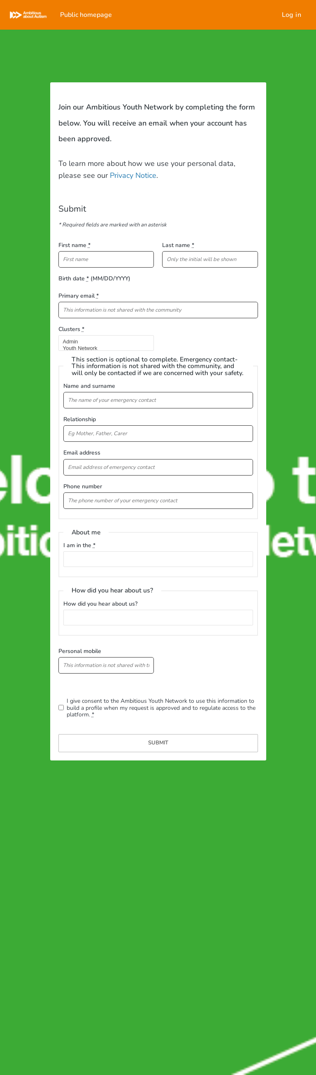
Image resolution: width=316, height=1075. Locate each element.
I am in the (79, 545)
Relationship (79, 419)
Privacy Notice (132, 175)
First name (74, 245)
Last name (178, 245)
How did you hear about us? (100, 604)
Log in (291, 14)
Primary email (78, 296)
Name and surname (89, 386)
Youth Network (103, 348)
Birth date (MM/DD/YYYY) (94, 278)
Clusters (71, 329)
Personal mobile (79, 651)
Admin (103, 341)
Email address (81, 453)
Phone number (82, 486)
